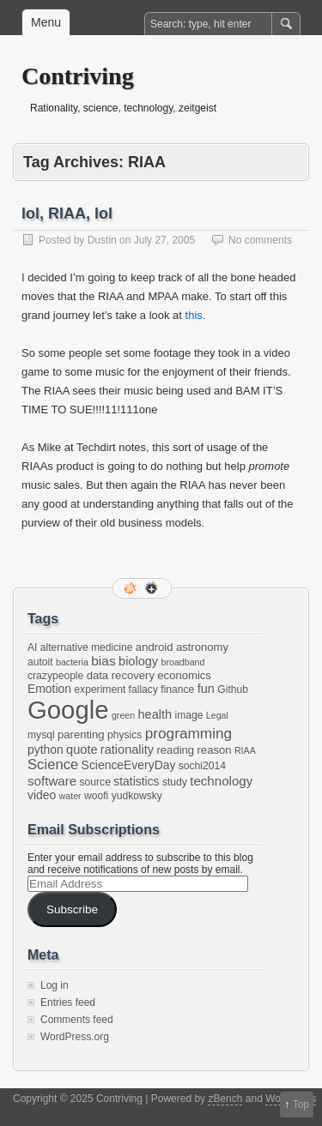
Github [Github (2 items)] (232, 689)
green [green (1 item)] (123, 715)
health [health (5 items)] (155, 714)
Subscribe (72, 909)
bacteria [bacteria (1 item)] (72, 662)
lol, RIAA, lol (66, 213)
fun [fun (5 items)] (206, 688)
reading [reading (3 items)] (175, 750)
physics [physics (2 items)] (124, 735)
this (194, 315)
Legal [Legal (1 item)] (217, 715)
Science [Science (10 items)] (52, 764)
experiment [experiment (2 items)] (99, 689)
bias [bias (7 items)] (103, 660)
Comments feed (76, 1020)
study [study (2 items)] (174, 782)
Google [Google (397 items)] (68, 709)
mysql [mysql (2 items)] (41, 735)
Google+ (152, 588)
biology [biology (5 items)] (138, 661)
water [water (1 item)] (70, 796)
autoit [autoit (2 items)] (40, 662)
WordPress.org (74, 1037)
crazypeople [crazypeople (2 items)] (55, 676)
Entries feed (67, 1003)
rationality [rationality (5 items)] (127, 749)
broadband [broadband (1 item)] (183, 662)
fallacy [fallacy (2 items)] (143, 689)
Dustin (102, 240)
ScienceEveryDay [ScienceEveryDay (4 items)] (129, 765)
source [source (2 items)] (95, 782)
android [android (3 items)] (154, 647)
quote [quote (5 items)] (81, 749)
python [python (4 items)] (45, 749)
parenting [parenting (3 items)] (81, 734)
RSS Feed (131, 588)
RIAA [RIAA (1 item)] (245, 750)
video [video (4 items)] (41, 795)
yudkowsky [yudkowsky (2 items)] (137, 796)
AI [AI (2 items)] (32, 647)
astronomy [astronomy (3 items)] (202, 647)
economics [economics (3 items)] (184, 675)
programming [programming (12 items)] (189, 733)
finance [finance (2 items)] (177, 689)
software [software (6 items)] (51, 781)
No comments (260, 240)
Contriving (77, 76)
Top (301, 1105)
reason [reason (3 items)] (214, 750)
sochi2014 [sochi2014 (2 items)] (202, 766)
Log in (54, 985)
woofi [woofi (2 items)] (96, 796)
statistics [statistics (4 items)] (136, 781)
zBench (225, 1099)
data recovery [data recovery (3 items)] (121, 675)
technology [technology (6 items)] (221, 781)
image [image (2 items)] (189, 715)
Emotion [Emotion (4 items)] (49, 688)
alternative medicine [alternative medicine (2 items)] (86, 647)
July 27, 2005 (164, 240)
